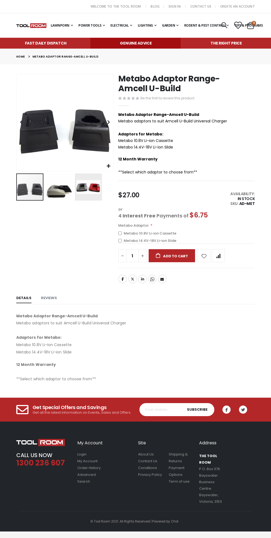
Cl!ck (174, 528)
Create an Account (237, 6)
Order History (89, 474)
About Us (146, 460)
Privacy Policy (150, 481)
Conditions (147, 474)
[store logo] (31, 25)
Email (163, 285)
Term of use (179, 487)
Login (82, 460)
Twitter (133, 285)
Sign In (174, 6)
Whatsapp (153, 285)
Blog (155, 6)
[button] (108, 166)
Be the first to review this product (169, 98)
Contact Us (201, 6)
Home (20, 57)
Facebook (122, 285)
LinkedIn (143, 285)
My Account (87, 467)
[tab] (23, 305)
